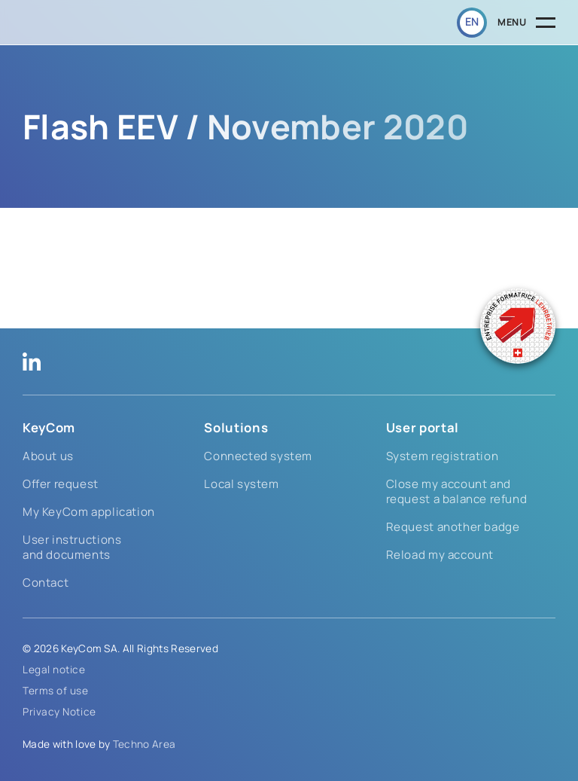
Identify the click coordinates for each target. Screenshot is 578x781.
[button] (472, 23)
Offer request (61, 484)
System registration (442, 456)
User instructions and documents (72, 547)
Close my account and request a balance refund (457, 491)
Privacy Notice (59, 711)
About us (48, 456)
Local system (241, 484)
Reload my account (440, 555)
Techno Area (144, 744)
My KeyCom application (89, 512)
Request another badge (453, 527)
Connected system (258, 456)
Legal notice (54, 669)
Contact (45, 582)
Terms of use (56, 690)
